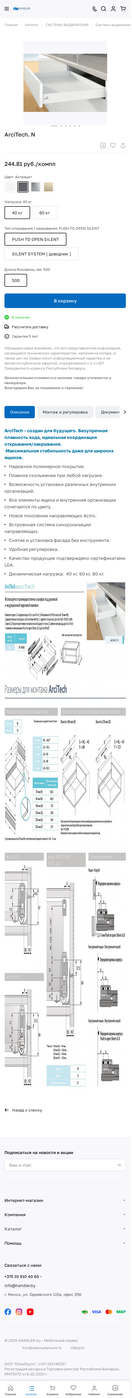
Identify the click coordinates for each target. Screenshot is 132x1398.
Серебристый (35, 186)
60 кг (44, 212)
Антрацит (22, 186)
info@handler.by (19, 1285)
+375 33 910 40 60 (21, 1276)
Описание (19, 412)
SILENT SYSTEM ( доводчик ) (41, 253)
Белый (10, 186)
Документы (112, 412)
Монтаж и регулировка (65, 412)
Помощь (12, 1243)
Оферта (77, 1347)
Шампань (48, 186)
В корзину (65, 301)
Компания (15, 1214)
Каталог (13, 1228)
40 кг (17, 212)
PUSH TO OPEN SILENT (35, 239)
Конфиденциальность (42, 1347)
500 (16, 280)
